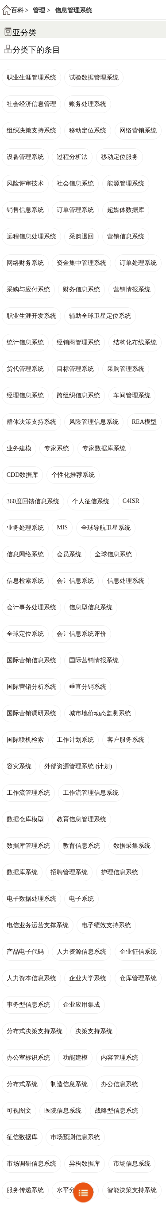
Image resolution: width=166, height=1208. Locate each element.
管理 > (41, 10)
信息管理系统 (73, 10)
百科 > (19, 10)
